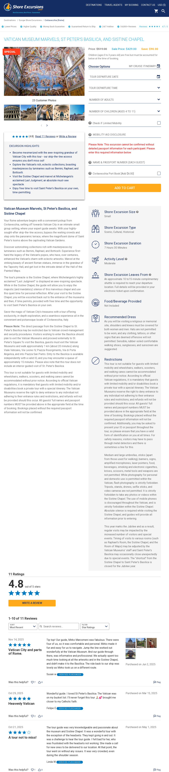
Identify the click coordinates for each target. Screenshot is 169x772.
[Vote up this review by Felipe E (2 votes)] (33, 720)
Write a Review (67, 136)
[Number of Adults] (124, 100)
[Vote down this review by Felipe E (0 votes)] (40, 720)
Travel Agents (113, 5)
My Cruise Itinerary (142, 66)
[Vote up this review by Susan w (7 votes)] (33, 686)
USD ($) (162, 5)
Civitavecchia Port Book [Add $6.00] (113, 173)
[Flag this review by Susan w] (157, 686)
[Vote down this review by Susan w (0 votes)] (40, 686)
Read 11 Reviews (45, 136)
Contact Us (148, 5)
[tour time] (124, 88)
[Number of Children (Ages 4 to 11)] (124, 111)
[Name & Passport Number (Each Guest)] (126, 162)
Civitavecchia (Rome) (54, 20)
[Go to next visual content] (47, 125)
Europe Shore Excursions (30, 20)
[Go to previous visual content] (41, 125)
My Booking (131, 5)
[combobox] (22, 629)
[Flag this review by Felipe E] (157, 720)
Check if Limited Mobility (107, 123)
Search (163, 11)
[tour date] (124, 77)
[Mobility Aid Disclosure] (126, 135)
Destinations (94, 5)
